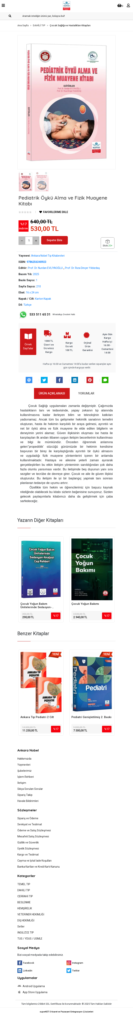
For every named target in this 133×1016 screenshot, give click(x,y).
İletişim (21, 782)
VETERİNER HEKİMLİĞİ (30, 914)
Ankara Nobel (28, 750)
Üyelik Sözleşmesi (28, 848)
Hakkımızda (24, 758)
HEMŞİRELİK (24, 908)
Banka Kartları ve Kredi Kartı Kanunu (38, 866)
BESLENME (24, 902)
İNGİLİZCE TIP (25, 932)
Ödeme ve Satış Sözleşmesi (34, 830)
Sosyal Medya (28, 948)
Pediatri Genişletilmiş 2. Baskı (91, 717)
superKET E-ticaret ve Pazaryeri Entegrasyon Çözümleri (66, 1012)
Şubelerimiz (24, 770)
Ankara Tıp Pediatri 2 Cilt (37, 717)
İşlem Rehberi (25, 776)
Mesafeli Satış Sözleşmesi (33, 836)
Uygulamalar (27, 978)
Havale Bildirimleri (28, 800)
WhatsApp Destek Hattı (47, 314)
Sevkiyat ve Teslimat (29, 824)
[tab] (52, 393)
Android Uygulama (31, 986)
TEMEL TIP (23, 884)
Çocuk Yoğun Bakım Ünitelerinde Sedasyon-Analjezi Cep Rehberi (36, 605)
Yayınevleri (23, 764)
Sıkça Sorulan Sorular (30, 788)
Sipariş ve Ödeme (27, 818)
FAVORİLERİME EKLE (53, 212)
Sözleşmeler (27, 810)
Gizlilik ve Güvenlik (28, 842)
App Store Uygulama (32, 992)
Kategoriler (26, 876)
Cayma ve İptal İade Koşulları (34, 860)
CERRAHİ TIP (25, 896)
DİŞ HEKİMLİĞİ (25, 920)
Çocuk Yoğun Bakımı (85, 604)
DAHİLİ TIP (23, 890)
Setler (21, 926)
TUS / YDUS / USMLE (29, 938)
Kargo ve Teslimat (28, 854)
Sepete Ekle (54, 240)
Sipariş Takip (24, 794)
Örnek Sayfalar (28, 341)
